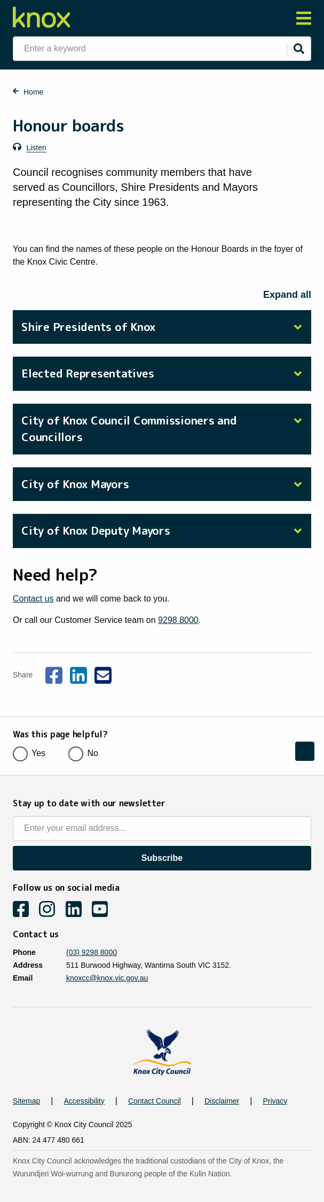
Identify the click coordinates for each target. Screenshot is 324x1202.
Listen (36, 147)
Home (33, 92)
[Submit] (299, 48)
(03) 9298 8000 (91, 952)
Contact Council (154, 1101)
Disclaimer (221, 1101)
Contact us (33, 598)
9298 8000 (178, 620)
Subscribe (162, 857)
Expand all (287, 294)
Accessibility (84, 1101)
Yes (32, 753)
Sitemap (26, 1101)
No (86, 753)
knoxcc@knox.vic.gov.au (107, 978)
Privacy (275, 1101)
